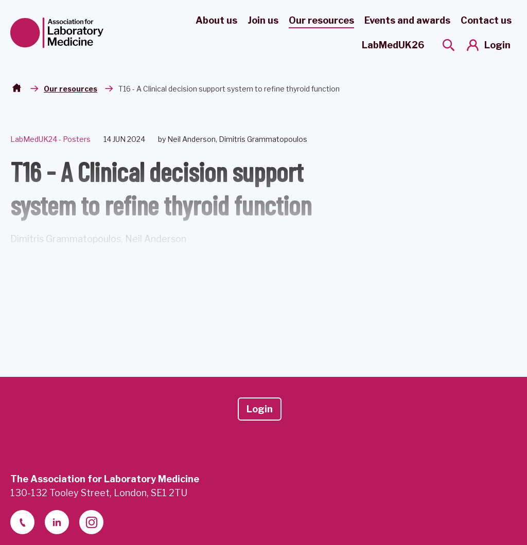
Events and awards (407, 20)
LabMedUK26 (393, 45)
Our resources (321, 20)
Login (497, 45)
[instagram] (91, 522)
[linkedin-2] (57, 522)
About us (216, 20)
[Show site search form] (449, 45)
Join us (263, 20)
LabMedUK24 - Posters (50, 139)
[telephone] (22, 522)
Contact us (486, 20)
